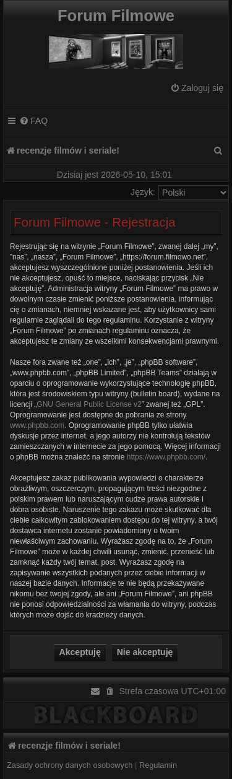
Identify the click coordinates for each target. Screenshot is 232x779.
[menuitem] (196, 88)
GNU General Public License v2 (89, 404)
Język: (143, 192)
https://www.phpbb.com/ (166, 457)
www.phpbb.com (37, 425)
